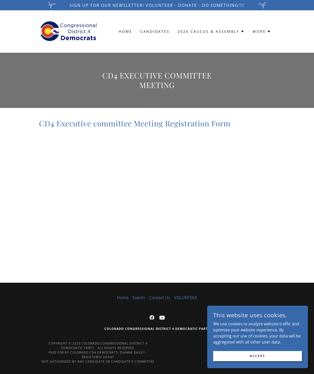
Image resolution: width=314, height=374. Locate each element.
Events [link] (139, 297)
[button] (211, 31)
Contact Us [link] (159, 297)
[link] (68, 31)
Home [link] (125, 31)
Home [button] (123, 297)
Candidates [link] (155, 31)
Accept (257, 356)
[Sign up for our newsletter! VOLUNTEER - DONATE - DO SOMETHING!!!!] (157, 5)
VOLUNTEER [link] (185, 297)
